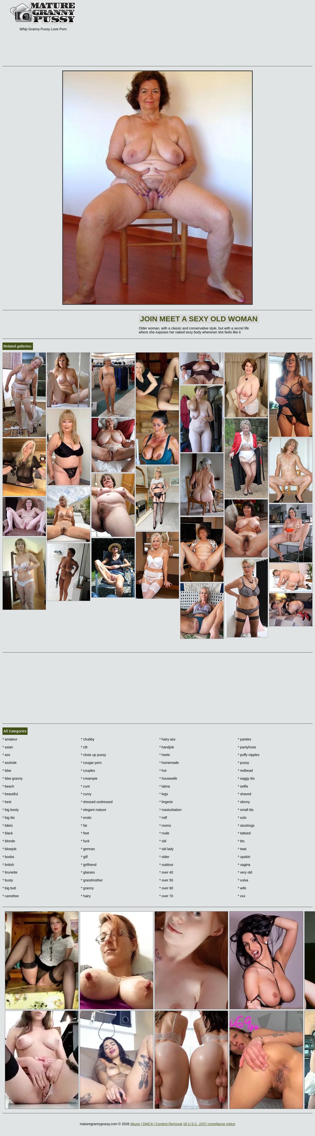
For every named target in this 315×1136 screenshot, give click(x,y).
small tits (245, 810)
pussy (243, 763)
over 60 (166, 888)
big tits (8, 818)
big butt (9, 888)
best (6, 802)
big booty (10, 810)
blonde (8, 841)
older (164, 857)
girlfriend (88, 865)
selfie (243, 786)
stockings (246, 825)
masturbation (170, 810)
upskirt (244, 857)
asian (7, 747)
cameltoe (10, 896)
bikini (7, 825)
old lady (166, 849)
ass (6, 755)
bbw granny (12, 778)
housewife (168, 778)
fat (84, 825)
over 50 (166, 880)
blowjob (9, 849)
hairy (86, 896)
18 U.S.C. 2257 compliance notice (209, 1124)
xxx (241, 896)
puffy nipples (248, 755)
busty (7, 880)
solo (242, 818)
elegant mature (93, 810)
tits (241, 841)
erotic (86, 818)
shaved (244, 794)
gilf (84, 857)
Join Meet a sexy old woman (198, 319)
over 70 (166, 896)
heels (164, 755)
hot (163, 771)
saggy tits (246, 778)
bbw (6, 771)
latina (164, 786)
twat (242, 849)
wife (242, 888)
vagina (244, 865)
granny (87, 888)
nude (164, 833)
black (7, 833)
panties (244, 739)
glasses (88, 872)
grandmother (92, 880)
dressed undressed (96, 802)
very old (245, 872)
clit (84, 747)
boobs (8, 857)
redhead (245, 771)
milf (163, 818)
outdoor (166, 865)
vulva (243, 880)
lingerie (166, 802)
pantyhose (247, 747)
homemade (169, 763)
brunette (9, 872)
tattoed (244, 833)
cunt (85, 786)
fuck (85, 841)
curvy (86, 794)
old (162, 841)
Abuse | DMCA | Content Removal (156, 1124)
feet (85, 833)
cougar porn (91, 763)
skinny (244, 802)
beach (8, 786)
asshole (9, 763)
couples (88, 771)
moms (165, 825)
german (88, 849)
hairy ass (167, 739)
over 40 (166, 872)
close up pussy (93, 755)
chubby (87, 739)
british (8, 865)
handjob (166, 747)
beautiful (10, 794)
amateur (9, 739)
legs (163, 794)
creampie (89, 778)
